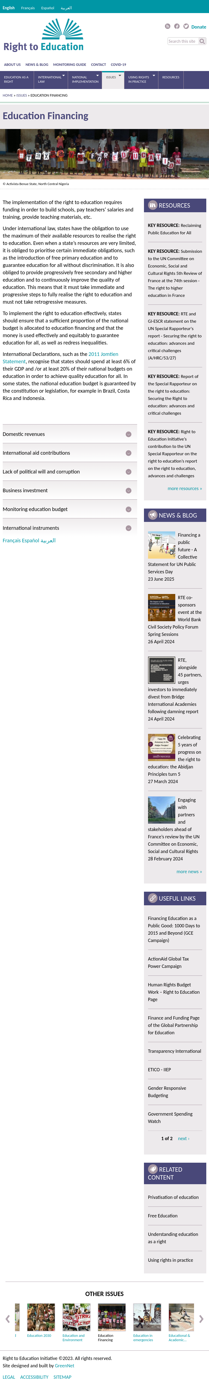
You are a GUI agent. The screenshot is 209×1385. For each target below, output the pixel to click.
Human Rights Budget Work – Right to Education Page (174, 992)
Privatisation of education (173, 1197)
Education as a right (16, 79)
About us (12, 64)
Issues (111, 77)
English (9, 7)
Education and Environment (74, 1337)
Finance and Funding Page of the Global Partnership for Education (174, 1025)
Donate (199, 27)
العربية (66, 7)
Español (47, 7)
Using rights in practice (139, 79)
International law (49, 79)
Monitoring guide (69, 64)
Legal (9, 1377)
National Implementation (83, 79)
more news (188, 872)
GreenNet (64, 1366)
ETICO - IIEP (159, 1070)
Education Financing (105, 1337)
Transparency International (174, 1051)
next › (183, 1138)
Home (8, 95)
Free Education (163, 1216)
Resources (170, 77)
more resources (184, 488)
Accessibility (34, 1377)
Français (28, 7)
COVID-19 (118, 64)
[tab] (70, 434)
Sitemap (62, 1377)
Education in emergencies (143, 1337)
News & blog (37, 64)
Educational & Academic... (179, 1337)
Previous (7, 1319)
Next (201, 1319)
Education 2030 (39, 1335)
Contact (98, 64)
